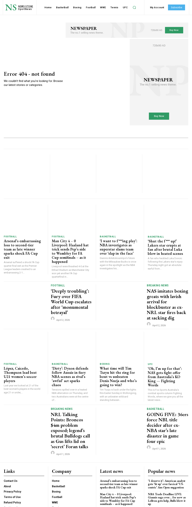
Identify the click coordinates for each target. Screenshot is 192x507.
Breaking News (158, 278)
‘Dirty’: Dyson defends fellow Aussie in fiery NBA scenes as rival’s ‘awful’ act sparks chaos (69, 355)
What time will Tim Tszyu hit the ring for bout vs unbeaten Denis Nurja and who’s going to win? (117, 355)
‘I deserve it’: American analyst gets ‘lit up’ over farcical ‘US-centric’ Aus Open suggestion (166, 442)
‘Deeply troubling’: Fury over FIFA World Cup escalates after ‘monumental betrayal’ (70, 291)
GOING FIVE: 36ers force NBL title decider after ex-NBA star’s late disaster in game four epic (167, 397)
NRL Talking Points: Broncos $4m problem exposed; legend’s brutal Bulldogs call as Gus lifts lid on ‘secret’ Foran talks (71, 397)
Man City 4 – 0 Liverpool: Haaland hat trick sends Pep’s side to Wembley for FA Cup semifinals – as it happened (69, 247)
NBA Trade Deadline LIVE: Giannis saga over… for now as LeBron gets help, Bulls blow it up (167, 455)
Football (10, 236)
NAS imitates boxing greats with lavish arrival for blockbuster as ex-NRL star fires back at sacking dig (166, 291)
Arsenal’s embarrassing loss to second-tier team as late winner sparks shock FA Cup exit (22, 245)
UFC (150, 346)
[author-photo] (53, 304)
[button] (134, 7)
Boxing (105, 345)
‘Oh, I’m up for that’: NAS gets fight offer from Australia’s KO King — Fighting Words (165, 355)
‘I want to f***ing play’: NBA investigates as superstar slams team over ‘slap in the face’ (116, 245)
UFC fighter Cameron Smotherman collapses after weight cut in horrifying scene (165, 467)
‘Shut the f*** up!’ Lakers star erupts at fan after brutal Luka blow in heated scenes (166, 244)
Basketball (108, 236)
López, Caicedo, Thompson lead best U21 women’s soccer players (22, 353)
